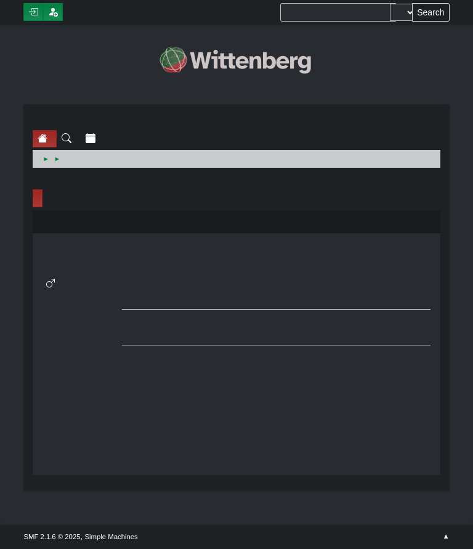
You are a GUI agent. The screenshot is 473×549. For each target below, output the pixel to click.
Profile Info (37, 198)
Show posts (81, 319)
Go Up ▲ (445, 536)
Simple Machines (111, 536)
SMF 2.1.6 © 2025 (51, 536)
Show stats (81, 334)
